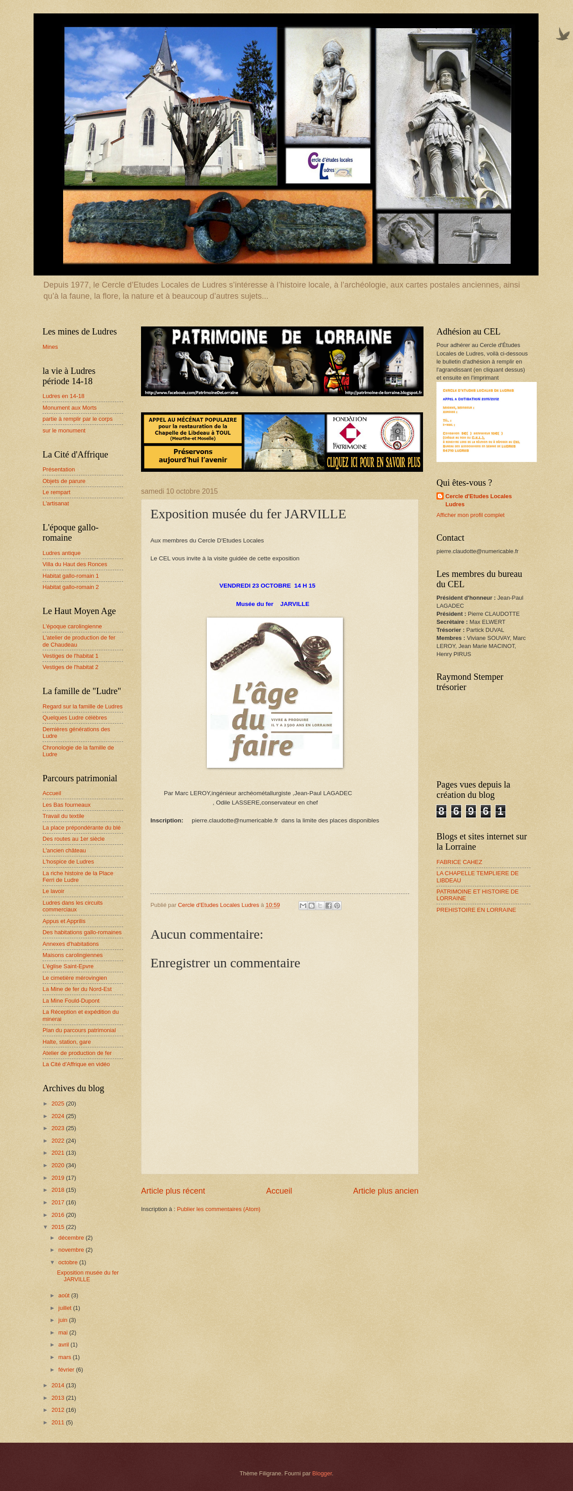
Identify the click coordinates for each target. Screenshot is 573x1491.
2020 (58, 1165)
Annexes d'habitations (71, 943)
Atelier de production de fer (77, 1053)
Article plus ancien (386, 1190)
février (67, 1369)
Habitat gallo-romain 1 (71, 575)
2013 (58, 1397)
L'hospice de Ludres (68, 861)
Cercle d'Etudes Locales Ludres (478, 500)
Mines (50, 346)
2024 (58, 1116)
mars (65, 1357)
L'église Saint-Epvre (68, 966)
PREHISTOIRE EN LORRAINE (476, 909)
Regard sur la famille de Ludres (83, 706)
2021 (58, 1152)
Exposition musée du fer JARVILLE (88, 1276)
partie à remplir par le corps (78, 418)
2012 (58, 1409)
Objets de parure (64, 481)
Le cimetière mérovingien (75, 977)
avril (64, 1344)
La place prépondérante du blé (82, 827)
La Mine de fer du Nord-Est (77, 989)
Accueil (279, 1190)
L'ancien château (64, 850)
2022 (58, 1140)
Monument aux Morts (70, 407)
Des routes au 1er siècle (74, 838)
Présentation (59, 469)
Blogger (322, 1473)
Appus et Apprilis (64, 921)
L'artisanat (56, 503)
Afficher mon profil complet (470, 515)
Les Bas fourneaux (66, 804)
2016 (58, 1214)
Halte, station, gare (67, 1041)
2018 (58, 1189)
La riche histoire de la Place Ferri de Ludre (78, 876)
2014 (58, 1385)
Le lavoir (53, 891)
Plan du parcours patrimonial (79, 1030)
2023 (58, 1128)
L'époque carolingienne (72, 626)
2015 (58, 1227)
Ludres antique (62, 553)
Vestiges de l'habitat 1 (70, 655)
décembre (72, 1237)
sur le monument (64, 430)
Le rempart (56, 492)
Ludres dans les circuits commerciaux (73, 906)
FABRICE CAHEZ (459, 862)
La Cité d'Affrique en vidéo (76, 1064)
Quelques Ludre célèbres (75, 717)
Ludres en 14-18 (64, 396)
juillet (65, 1308)
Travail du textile (63, 816)
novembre (72, 1249)
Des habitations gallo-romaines (82, 932)
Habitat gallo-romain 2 (71, 587)
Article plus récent (173, 1190)
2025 (58, 1103)
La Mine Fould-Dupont (71, 1000)
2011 (58, 1422)
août (64, 1295)
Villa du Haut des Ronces (75, 564)
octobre (68, 1262)
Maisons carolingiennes (73, 955)
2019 (58, 1177)
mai (63, 1332)
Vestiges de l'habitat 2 (70, 667)
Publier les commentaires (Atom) (219, 1209)
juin (63, 1320)
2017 (58, 1202)
